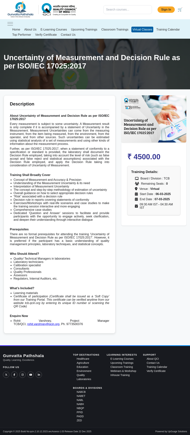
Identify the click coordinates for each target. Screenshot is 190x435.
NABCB (81, 391)
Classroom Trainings (114, 29)
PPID (80, 412)
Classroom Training (121, 366)
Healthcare (83, 358)
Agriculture (83, 362)
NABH (80, 404)
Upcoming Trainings (84, 29)
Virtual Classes (142, 29)
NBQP (80, 408)
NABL (80, 400)
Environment (84, 371)
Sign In (166, 9)
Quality (81, 375)
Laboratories (84, 379)
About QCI (153, 358)
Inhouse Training (120, 375)
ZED (79, 420)
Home (16, 29)
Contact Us (68, 34)
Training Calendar (168, 29)
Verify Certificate (46, 34)
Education (82, 366)
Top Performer (21, 34)
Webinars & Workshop (123, 371)
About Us (30, 29)
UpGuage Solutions (177, 431)
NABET (81, 395)
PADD (80, 416)
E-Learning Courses (54, 29)
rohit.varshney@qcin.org (43, 324)
